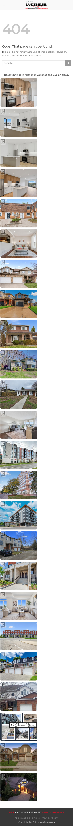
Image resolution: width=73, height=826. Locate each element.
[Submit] (68, 63)
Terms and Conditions (27, 818)
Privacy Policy (49, 818)
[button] (4, 4)
